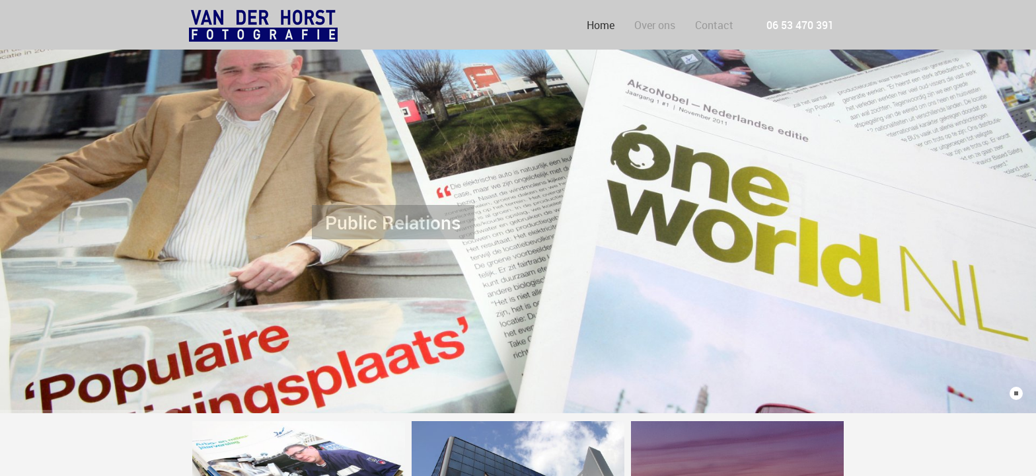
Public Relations (393, 215)
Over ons (654, 25)
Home (600, 25)
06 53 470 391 (800, 25)
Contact (714, 25)
